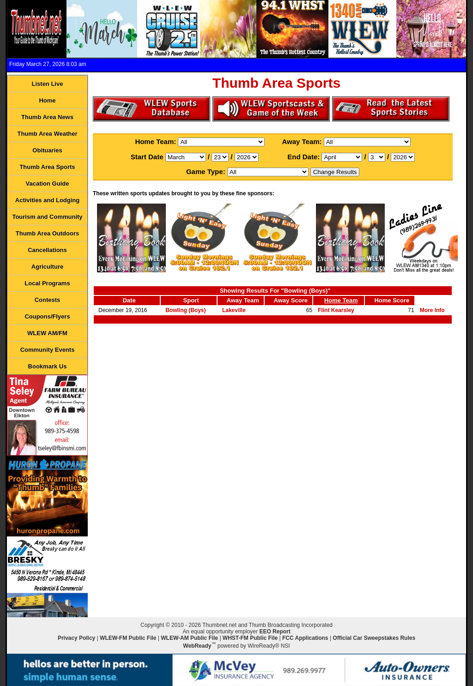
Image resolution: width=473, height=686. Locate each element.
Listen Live (47, 83)
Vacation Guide (47, 183)
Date (128, 300)
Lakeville (234, 310)
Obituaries (47, 150)
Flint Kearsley (336, 310)
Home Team (341, 300)
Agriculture (47, 266)
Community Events (47, 349)
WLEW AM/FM (47, 333)
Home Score (391, 300)
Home (47, 100)
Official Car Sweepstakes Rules (374, 638)
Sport (191, 300)
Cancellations (47, 250)
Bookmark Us (47, 366)
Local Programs (47, 283)
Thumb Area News (47, 117)
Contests (48, 299)
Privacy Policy (76, 638)
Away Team (243, 300)
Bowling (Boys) (185, 310)
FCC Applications (305, 638)
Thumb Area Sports (47, 166)
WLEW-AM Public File (189, 638)
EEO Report (274, 631)
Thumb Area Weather (47, 133)
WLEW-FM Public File (128, 638)
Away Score (291, 300)
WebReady (197, 646)
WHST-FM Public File (250, 638)
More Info (432, 310)
